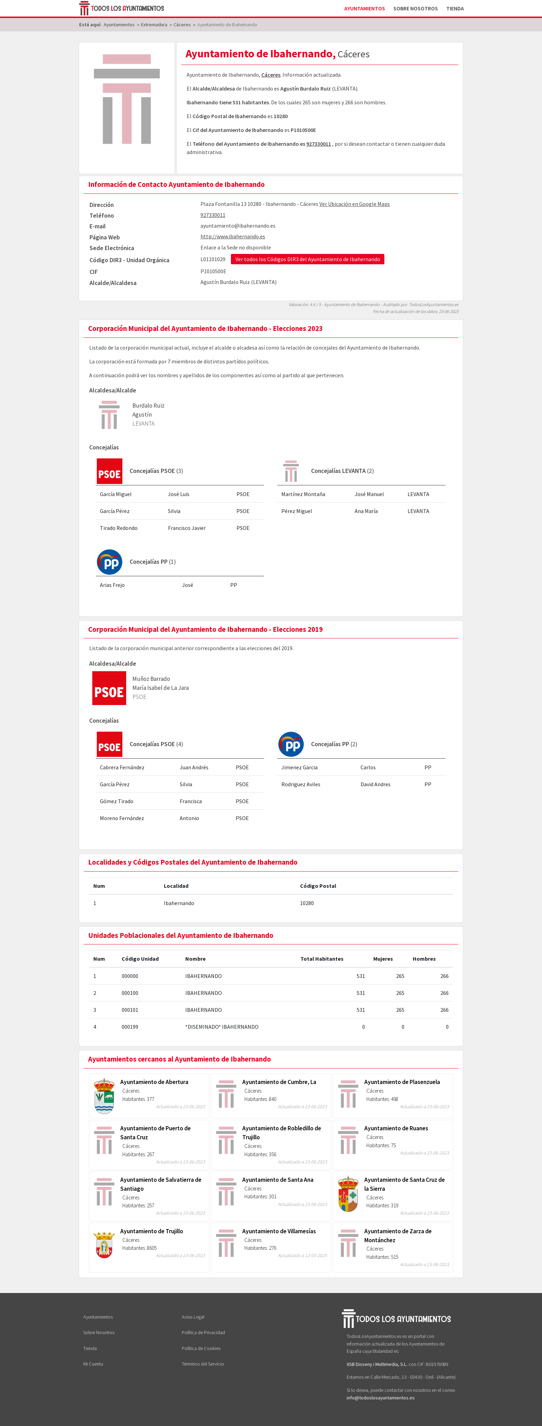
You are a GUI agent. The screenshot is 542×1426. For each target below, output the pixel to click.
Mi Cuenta (93, 1364)
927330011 (318, 143)
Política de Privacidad (203, 1332)
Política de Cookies (201, 1348)
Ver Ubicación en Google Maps (354, 203)
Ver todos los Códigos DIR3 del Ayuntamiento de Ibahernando (307, 259)
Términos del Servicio (203, 1364)
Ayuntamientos (364, 8)
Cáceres (270, 74)
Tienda (455, 8)
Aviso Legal (193, 1317)
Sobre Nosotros (415, 8)
